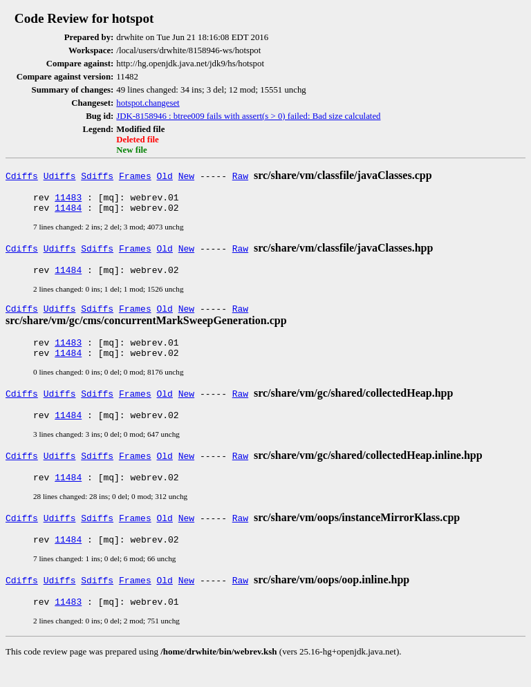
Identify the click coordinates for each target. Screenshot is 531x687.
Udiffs (60, 175)
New (186, 175)
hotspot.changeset (147, 103)
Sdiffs (97, 175)
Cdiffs (22, 175)
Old (165, 175)
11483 (68, 199)
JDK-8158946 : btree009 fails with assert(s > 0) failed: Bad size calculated (248, 116)
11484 (68, 211)
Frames (135, 175)
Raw (240, 175)
